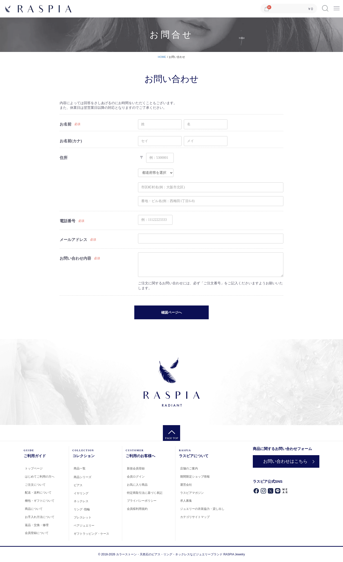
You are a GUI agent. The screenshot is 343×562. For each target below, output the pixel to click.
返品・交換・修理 (37, 525)
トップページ (34, 468)
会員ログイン (136, 476)
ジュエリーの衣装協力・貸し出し (202, 509)
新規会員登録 (136, 468)
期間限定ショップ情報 (195, 476)
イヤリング (81, 493)
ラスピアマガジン (192, 493)
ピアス (78, 485)
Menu (336, 6)
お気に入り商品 (137, 484)
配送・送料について (38, 492)
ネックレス (81, 501)
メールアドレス (73, 240)
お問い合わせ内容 (75, 258)
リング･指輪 (82, 509)
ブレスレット (82, 517)
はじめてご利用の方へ (39, 476)
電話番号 (67, 221)
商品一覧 (80, 468)
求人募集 (186, 500)
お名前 (65, 124)
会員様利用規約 (137, 509)
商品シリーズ (82, 477)
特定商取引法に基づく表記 (144, 493)
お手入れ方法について (39, 517)
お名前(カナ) (71, 141)
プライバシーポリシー (141, 500)
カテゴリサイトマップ (195, 517)
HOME (162, 56)
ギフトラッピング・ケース (91, 533)
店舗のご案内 (189, 468)
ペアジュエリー (84, 525)
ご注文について (35, 484)
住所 (64, 158)
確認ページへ (171, 312)
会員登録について (37, 533)
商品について (34, 509)
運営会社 (186, 484)
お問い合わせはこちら (284, 461)
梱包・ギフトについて (39, 500)
